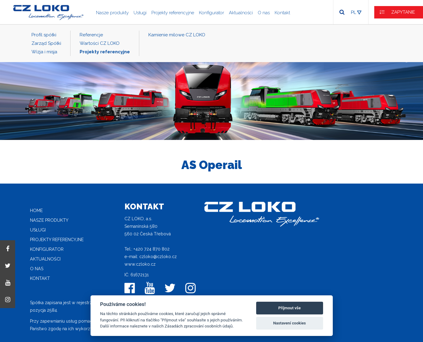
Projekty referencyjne (172, 12)
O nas (264, 12)
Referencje (91, 35)
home (36, 210)
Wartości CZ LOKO (100, 43)
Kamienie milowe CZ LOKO (176, 35)
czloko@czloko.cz (158, 256)
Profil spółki (43, 35)
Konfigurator (211, 12)
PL (353, 12)
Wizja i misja (44, 52)
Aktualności (241, 12)
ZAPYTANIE (403, 12)
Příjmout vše (289, 308)
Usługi (140, 12)
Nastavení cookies (289, 323)
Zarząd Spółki (46, 43)
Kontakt (282, 12)
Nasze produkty (112, 12)
